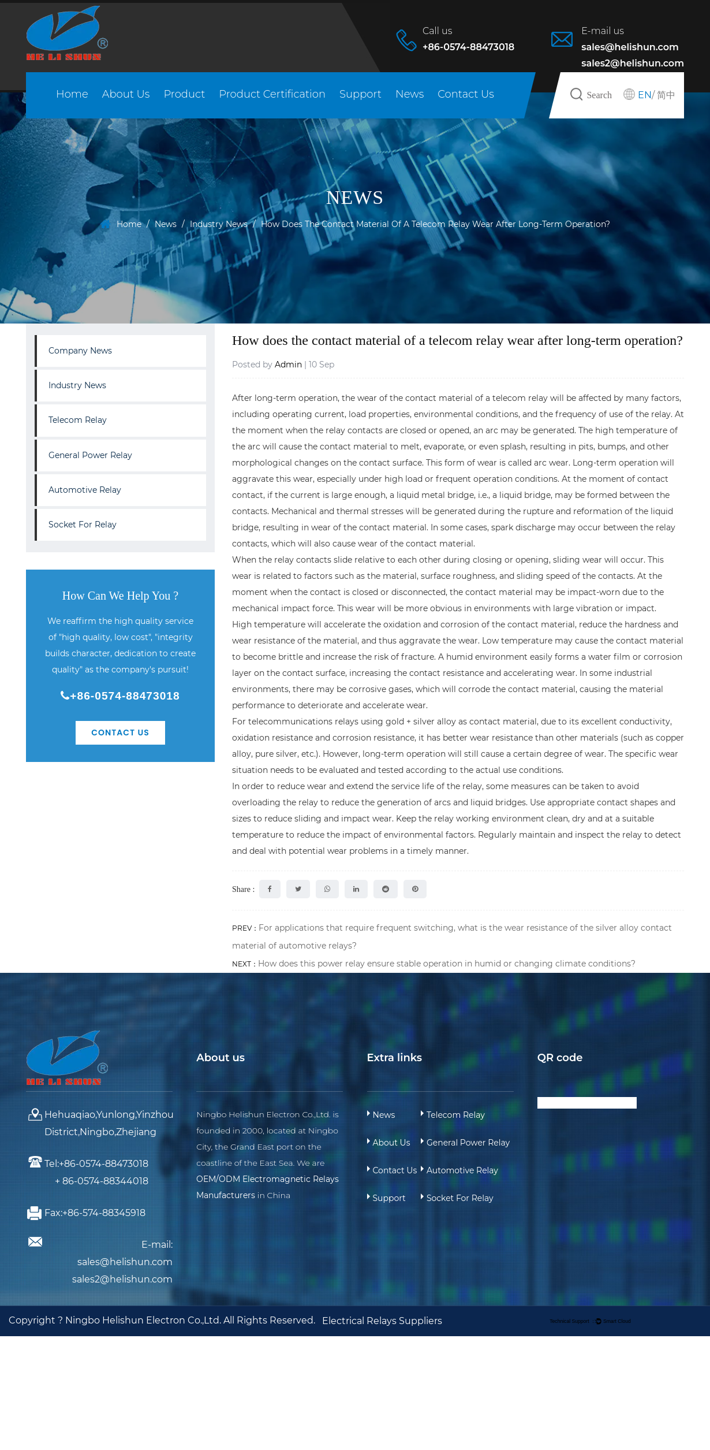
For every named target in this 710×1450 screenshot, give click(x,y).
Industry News (219, 224)
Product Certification (272, 94)
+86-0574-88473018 (120, 696)
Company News (80, 350)
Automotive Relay (84, 490)
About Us (126, 94)
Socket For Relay (82, 524)
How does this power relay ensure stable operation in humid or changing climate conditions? (447, 963)
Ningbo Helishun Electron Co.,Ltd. (144, 1320)
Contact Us (466, 94)
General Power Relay (90, 455)
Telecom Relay (77, 420)
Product (184, 94)
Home (72, 94)
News (409, 94)
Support (360, 94)
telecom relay (520, 398)
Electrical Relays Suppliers (382, 1320)
